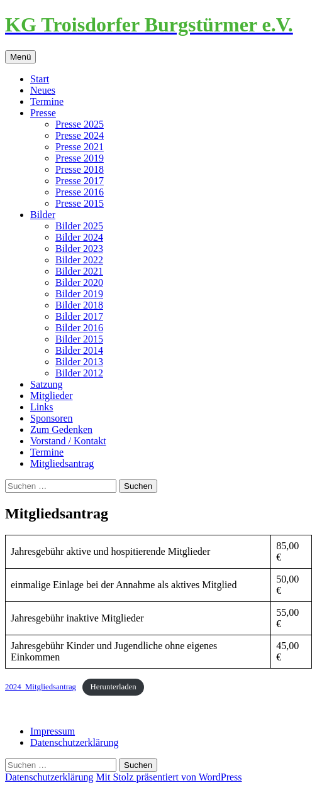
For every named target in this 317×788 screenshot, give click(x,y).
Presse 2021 (79, 146)
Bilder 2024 (79, 237)
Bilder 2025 (79, 226)
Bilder (42, 214)
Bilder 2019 (79, 293)
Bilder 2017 (79, 316)
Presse (43, 112)
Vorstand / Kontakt (68, 440)
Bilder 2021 (79, 271)
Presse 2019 (79, 158)
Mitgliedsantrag (62, 463)
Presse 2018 (79, 169)
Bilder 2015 (79, 339)
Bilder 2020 (79, 282)
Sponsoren (51, 418)
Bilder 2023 (79, 248)
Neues (42, 90)
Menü (20, 57)
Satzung (46, 384)
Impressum (52, 731)
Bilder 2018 (79, 305)
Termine (47, 101)
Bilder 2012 (79, 373)
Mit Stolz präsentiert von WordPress (169, 777)
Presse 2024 (79, 135)
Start (39, 79)
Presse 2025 (79, 124)
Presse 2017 (79, 180)
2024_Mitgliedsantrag (40, 686)
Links (41, 407)
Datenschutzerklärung (74, 742)
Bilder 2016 (79, 327)
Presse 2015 (79, 203)
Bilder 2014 (79, 350)
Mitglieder (51, 395)
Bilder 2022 (79, 259)
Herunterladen (113, 686)
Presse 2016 (79, 192)
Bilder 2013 (79, 361)
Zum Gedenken (61, 429)
